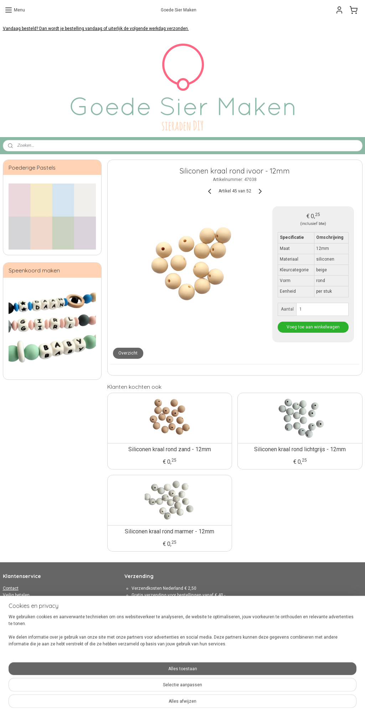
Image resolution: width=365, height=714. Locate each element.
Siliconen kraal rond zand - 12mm (169, 449)
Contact (11, 588)
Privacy (10, 615)
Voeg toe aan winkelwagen (313, 327)
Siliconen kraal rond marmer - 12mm (169, 531)
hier (233, 615)
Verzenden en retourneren (29, 601)
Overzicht (128, 353)
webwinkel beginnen (201, 701)
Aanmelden (141, 667)
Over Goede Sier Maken (26, 622)
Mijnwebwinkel (261, 701)
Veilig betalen (16, 595)
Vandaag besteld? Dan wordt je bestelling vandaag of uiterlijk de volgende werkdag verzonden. (96, 28)
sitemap (161, 701)
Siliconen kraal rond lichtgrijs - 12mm (300, 449)
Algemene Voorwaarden (27, 608)
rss (175, 701)
